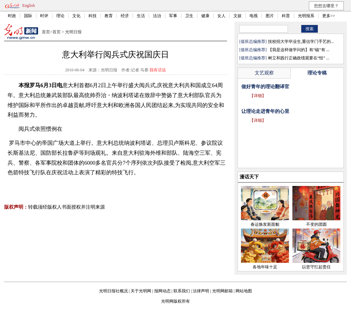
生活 (141, 15)
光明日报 (73, 32)
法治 (157, 15)
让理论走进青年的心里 (265, 111)
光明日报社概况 (113, 291)
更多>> (328, 15)
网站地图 (243, 291)
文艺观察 (264, 72)
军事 (173, 15)
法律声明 (201, 291)
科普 (286, 15)
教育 (109, 15)
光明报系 (306, 15)
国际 (28, 15)
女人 (221, 15)
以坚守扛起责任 (316, 267)
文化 (76, 15)
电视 (254, 15)
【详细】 (258, 95)
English (28, 5)
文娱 (237, 15)
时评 (44, 15)
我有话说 (157, 70)
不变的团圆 (316, 224)
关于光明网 (141, 291)
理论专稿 (317, 72)
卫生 (189, 15)
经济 (125, 15)
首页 (46, 32)
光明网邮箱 (222, 291)
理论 (60, 15)
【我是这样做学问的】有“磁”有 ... (298, 49)
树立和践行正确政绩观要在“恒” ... (298, 58)
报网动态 (162, 291)
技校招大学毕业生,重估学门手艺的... (301, 41)
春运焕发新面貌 (265, 224)
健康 (205, 15)
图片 (270, 15)
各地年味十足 (265, 267)
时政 (12, 15)
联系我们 (181, 291)
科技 (92, 15)
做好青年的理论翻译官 (265, 86)
